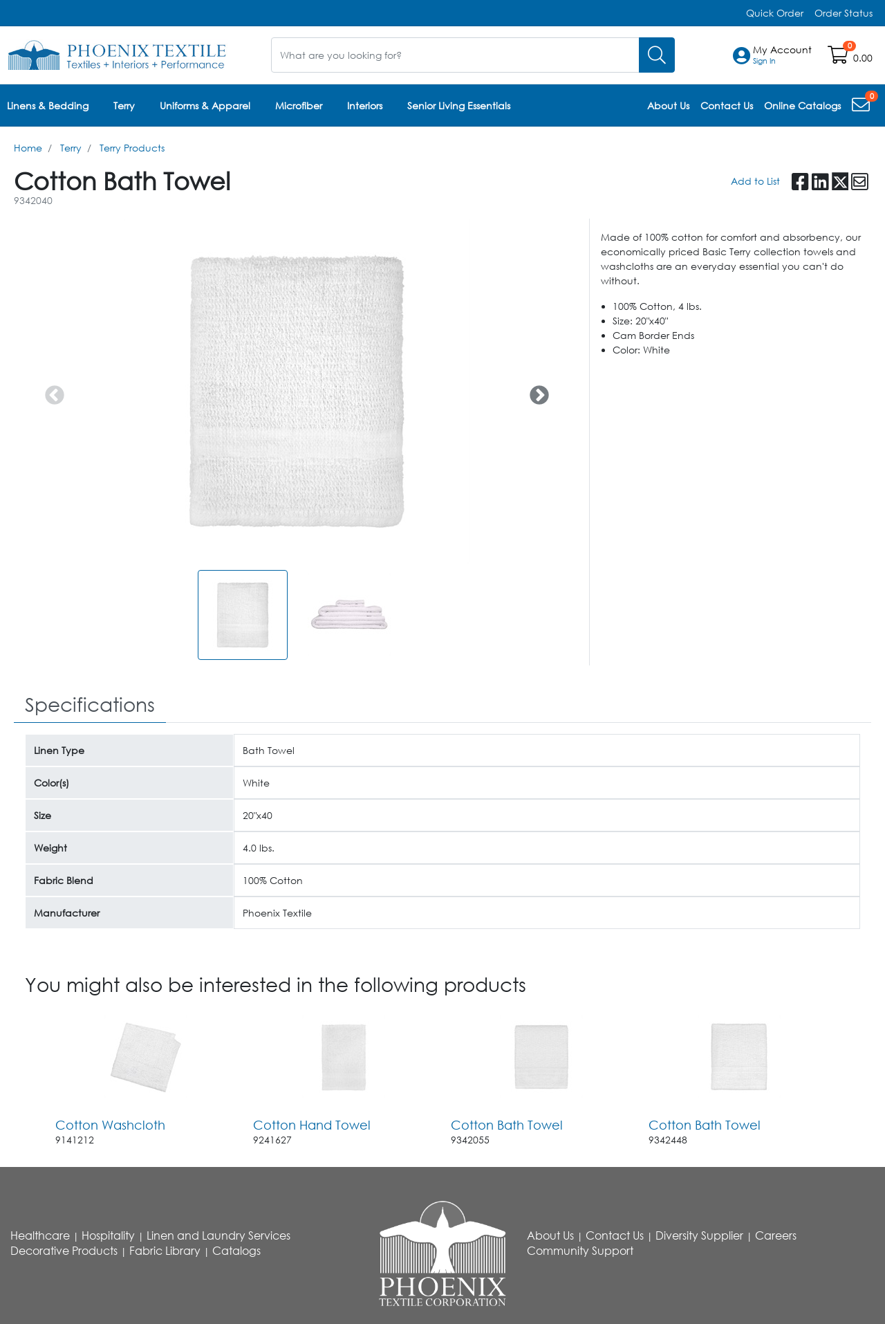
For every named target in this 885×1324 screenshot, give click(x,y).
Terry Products (132, 148)
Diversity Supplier (699, 1235)
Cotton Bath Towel (507, 1124)
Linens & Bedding (47, 105)
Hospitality (108, 1235)
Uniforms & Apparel (205, 105)
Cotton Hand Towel (312, 1124)
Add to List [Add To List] (755, 181)
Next (535, 391)
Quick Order (774, 13)
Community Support (580, 1251)
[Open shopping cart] (839, 58)
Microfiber (298, 105)
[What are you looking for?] (455, 55)
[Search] (657, 55)
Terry (124, 105)
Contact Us (615, 1235)
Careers (775, 1235)
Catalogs (236, 1251)
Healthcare (40, 1235)
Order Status (843, 13)
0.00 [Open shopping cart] (863, 58)
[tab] (90, 705)
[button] (782, 55)
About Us (550, 1235)
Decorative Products (64, 1251)
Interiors (364, 105)
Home (28, 148)
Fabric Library (165, 1251)
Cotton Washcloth (110, 1124)
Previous (50, 391)
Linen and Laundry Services (218, 1235)
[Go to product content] (146, 1057)
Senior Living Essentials (458, 105)
